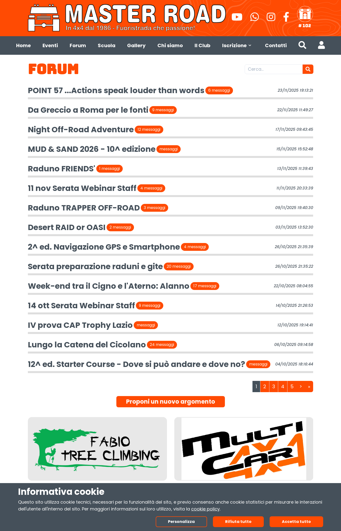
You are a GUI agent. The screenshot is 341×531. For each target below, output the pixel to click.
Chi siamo (170, 45)
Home (23, 45)
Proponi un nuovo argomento (170, 402)
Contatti (276, 45)
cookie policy (205, 509)
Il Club (202, 45)
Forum (78, 45)
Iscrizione (237, 45)
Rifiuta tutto (238, 521)
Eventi (50, 45)
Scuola (106, 45)
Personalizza (181, 521)
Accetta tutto (296, 521)
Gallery (136, 45)
